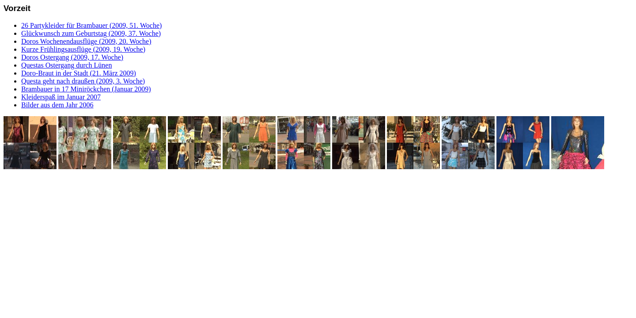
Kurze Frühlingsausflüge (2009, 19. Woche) (83, 49)
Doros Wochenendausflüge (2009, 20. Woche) (86, 41)
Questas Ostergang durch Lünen (66, 65)
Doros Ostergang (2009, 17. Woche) (72, 57)
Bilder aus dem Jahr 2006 (57, 105)
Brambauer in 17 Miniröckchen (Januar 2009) (86, 89)
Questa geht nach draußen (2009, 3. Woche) (83, 81)
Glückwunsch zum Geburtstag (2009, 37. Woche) (91, 33)
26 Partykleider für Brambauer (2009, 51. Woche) (91, 25)
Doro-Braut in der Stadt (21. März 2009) (78, 73)
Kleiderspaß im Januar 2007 (61, 97)
